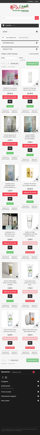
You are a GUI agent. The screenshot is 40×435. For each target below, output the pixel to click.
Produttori (7, 49)
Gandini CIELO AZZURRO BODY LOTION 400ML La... (10, 185)
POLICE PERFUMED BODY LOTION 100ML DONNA (10, 283)
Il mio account (6, 392)
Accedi (36, 1)
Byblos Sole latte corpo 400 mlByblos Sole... (30, 330)
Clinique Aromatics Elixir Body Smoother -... (30, 184)
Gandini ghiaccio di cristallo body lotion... (10, 136)
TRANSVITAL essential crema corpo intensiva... (10, 89)
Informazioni (8, 43)
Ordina (3, 57)
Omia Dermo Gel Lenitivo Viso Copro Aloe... (30, 283)
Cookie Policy (11, 388)
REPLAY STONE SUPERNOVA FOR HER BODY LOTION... (30, 234)
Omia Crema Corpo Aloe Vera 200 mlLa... (10, 330)
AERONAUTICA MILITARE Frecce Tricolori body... (10, 234)
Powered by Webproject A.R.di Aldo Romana (11, 430)
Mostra (21, 57)
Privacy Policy (4, 388)
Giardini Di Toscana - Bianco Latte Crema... (30, 89)
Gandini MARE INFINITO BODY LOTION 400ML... (30, 137)
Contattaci (30, 1)
